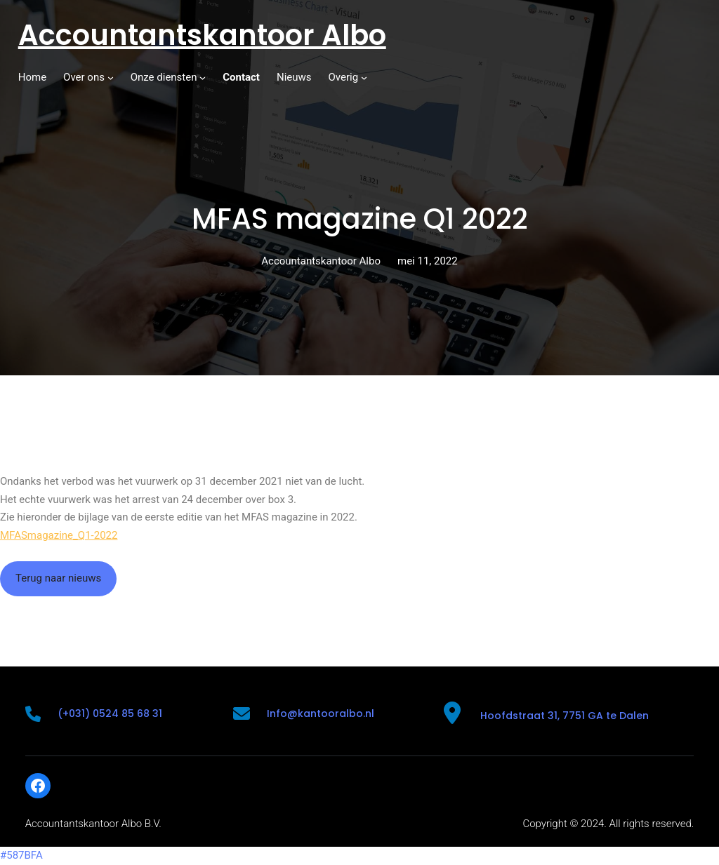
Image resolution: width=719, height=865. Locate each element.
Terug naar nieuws (58, 578)
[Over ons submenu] (110, 77)
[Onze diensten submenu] (202, 77)
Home (32, 77)
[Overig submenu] (364, 77)
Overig (344, 77)
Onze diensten (164, 77)
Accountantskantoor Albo (202, 35)
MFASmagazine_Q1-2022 (58, 535)
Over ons (84, 77)
